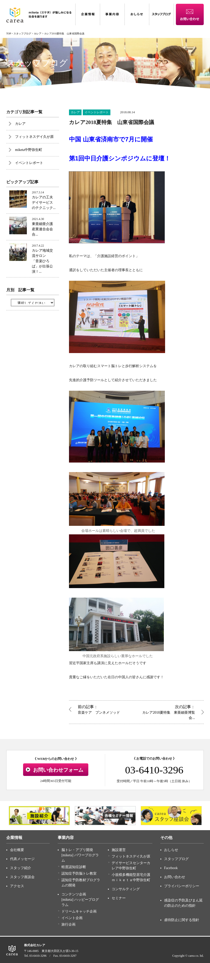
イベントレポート (97, 112)
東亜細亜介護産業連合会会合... (42, 229)
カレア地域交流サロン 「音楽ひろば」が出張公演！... (42, 261)
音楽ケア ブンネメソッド (106, 709)
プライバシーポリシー (181, 886)
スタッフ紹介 (20, 868)
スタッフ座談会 (22, 877)
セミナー (119, 898)
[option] (39, 815)
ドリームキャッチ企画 (79, 911)
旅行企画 (68, 924)
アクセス (17, 886)
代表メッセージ (22, 859)
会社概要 (17, 850)
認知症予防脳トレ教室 (79, 873)
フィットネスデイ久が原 (34, 137)
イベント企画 (72, 918)
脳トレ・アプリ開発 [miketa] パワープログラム (80, 855)
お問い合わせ (174, 877)
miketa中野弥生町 (28, 150)
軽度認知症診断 (73, 867)
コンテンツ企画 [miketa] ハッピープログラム (80, 899)
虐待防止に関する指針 (181, 920)
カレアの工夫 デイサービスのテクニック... (44, 202)
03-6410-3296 (154, 770)
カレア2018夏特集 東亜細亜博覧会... (167, 712)
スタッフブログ (176, 859)
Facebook (171, 868)
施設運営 (119, 850)
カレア (75, 112)
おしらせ (171, 850)
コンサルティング (126, 889)
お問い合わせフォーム (58, 770)
